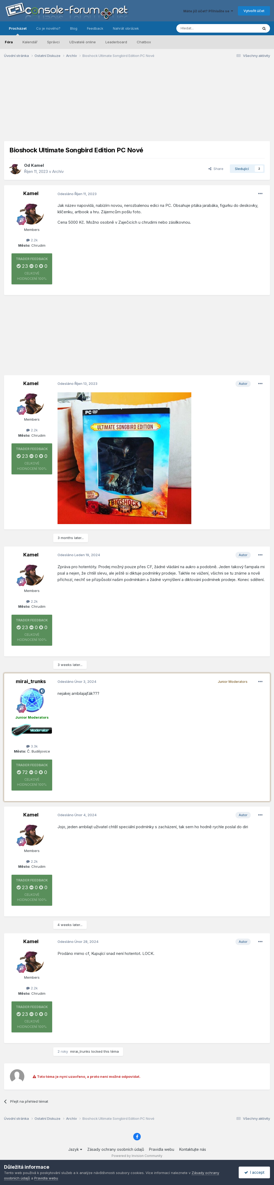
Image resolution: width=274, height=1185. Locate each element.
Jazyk (75, 1149)
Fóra (9, 42)
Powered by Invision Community (137, 1156)
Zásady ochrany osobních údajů (115, 1149)
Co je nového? (48, 28)
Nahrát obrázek (126, 28)
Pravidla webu (161, 1149)
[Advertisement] (137, 103)
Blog (73, 28)
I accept (254, 1172)
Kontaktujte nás (192, 1149)
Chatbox (144, 42)
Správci (53, 42)
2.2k (32, 240)
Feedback (95, 28)
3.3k (32, 746)
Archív (58, 171)
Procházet (17, 30)
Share (215, 168)
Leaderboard (116, 42)
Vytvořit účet (253, 11)
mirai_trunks (31, 681)
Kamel (37, 165)
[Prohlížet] (203, 28)
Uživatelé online (82, 42)
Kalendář (29, 42)
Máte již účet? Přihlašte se (208, 11)
